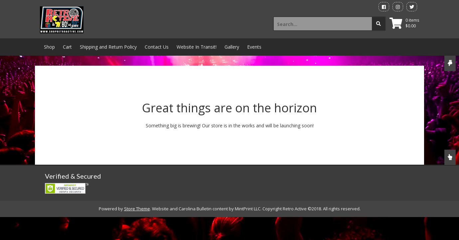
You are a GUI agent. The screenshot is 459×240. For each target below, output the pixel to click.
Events (254, 47)
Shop (49, 47)
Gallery (232, 47)
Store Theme (137, 209)
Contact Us (157, 47)
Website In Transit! (197, 47)
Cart (67, 47)
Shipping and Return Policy (108, 47)
